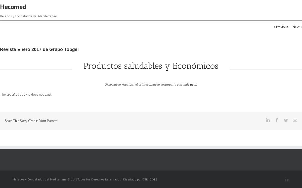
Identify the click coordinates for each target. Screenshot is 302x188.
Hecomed (13, 7)
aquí (193, 84)
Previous (282, 27)
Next (296, 27)
